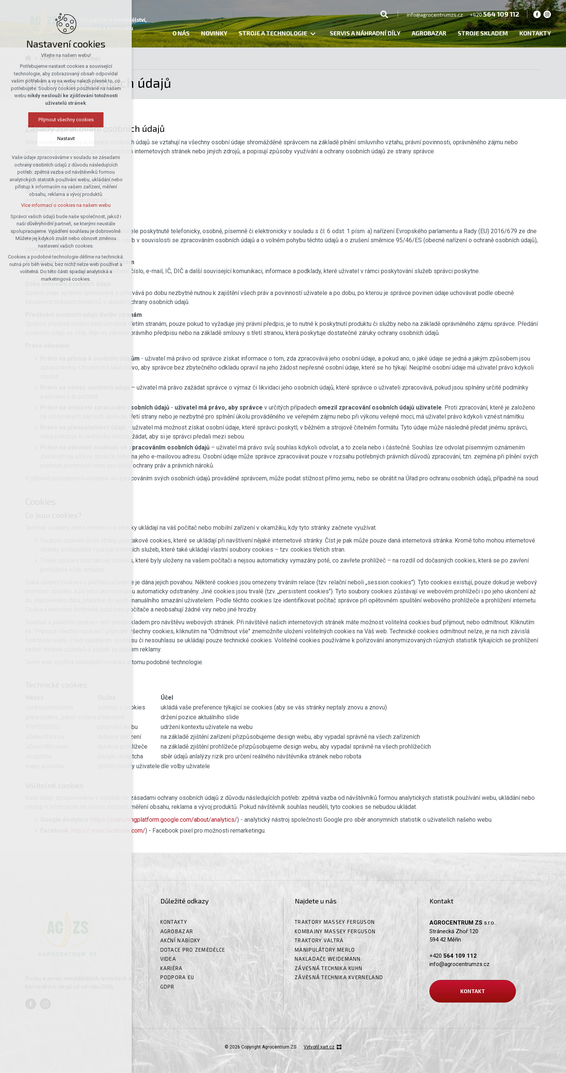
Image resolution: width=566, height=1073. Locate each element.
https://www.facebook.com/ (108, 830)
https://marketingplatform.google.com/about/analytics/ (164, 819)
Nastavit (33, 138)
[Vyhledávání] (384, 14)
